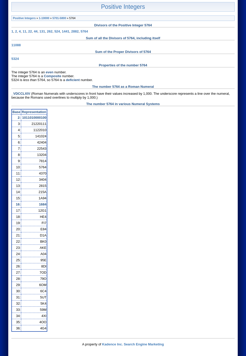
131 (42, 31)
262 (49, 31)
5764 (84, 31)
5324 (15, 59)
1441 (65, 31)
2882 (75, 31)
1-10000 (44, 18)
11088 (16, 45)
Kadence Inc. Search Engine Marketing (133, 344)
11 (24, 31)
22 (30, 31)
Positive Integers (123, 6)
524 (57, 31)
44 (35, 31)
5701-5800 (59, 18)
